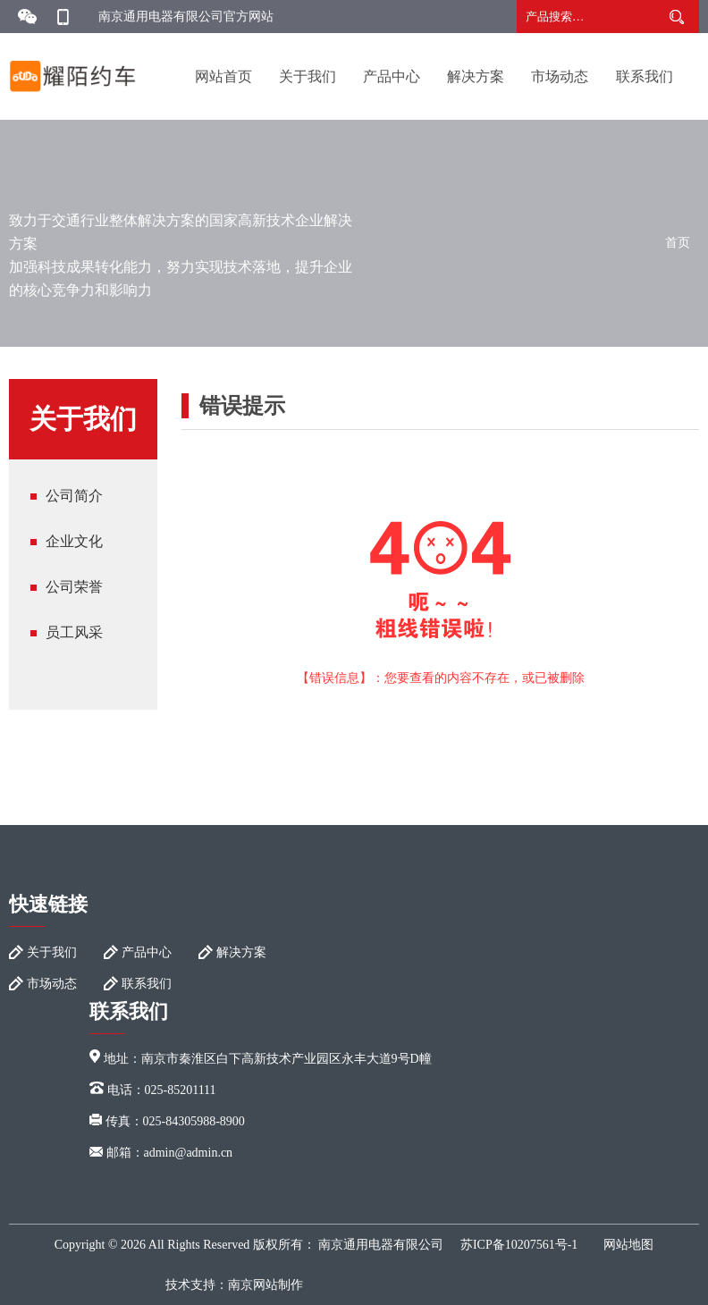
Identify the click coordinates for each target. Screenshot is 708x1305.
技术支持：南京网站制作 (234, 1285)
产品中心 (391, 76)
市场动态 (559, 76)
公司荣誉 (74, 586)
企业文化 (74, 541)
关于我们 (307, 76)
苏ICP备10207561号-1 (518, 1244)
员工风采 (74, 632)
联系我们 (644, 76)
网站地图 (628, 1244)
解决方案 (475, 76)
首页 (677, 242)
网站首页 (223, 76)
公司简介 (74, 495)
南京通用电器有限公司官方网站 (186, 16)
